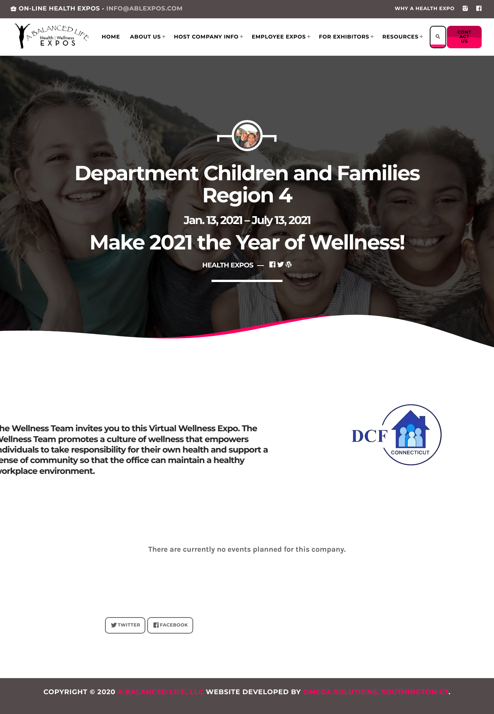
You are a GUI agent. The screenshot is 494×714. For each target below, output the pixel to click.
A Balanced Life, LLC (161, 692)
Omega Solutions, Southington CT (375, 692)
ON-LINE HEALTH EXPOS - (96, 8)
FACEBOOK (170, 625)
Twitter (125, 625)
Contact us (465, 37)
